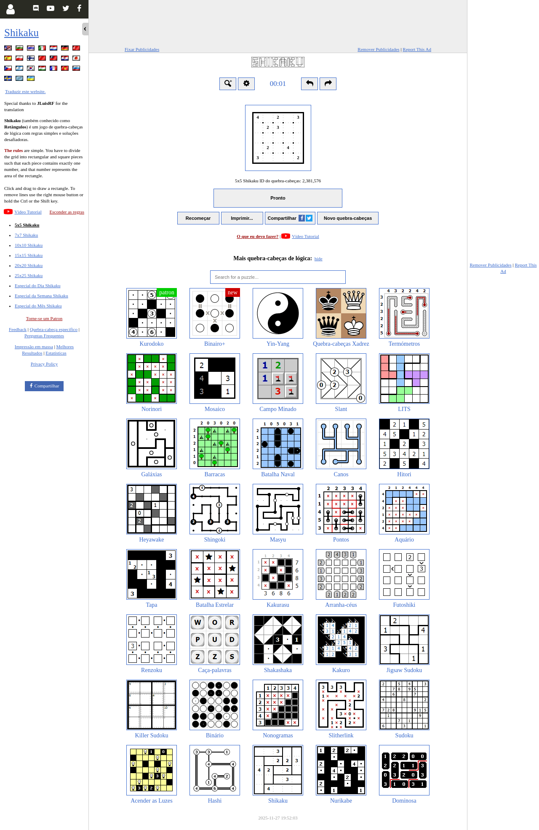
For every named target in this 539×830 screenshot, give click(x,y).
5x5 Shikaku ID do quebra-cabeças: (278, 180)
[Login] (10, 9)
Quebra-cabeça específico (53, 329)
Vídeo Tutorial (27, 211)
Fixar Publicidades (142, 49)
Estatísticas (56, 352)
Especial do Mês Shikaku (38, 305)
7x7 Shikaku (26, 235)
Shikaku (21, 32)
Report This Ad (417, 49)
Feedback (18, 329)
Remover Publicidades (378, 49)
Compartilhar (47, 385)
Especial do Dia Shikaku (37, 285)
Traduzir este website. (25, 91)
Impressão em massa (34, 346)
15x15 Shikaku (29, 255)
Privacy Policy (44, 363)
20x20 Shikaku (29, 265)
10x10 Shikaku (29, 245)
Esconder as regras (67, 211)
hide (319, 258)
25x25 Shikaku (29, 275)
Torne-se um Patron (44, 318)
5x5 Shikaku (27, 224)
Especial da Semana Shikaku (41, 295)
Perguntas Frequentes (44, 335)
